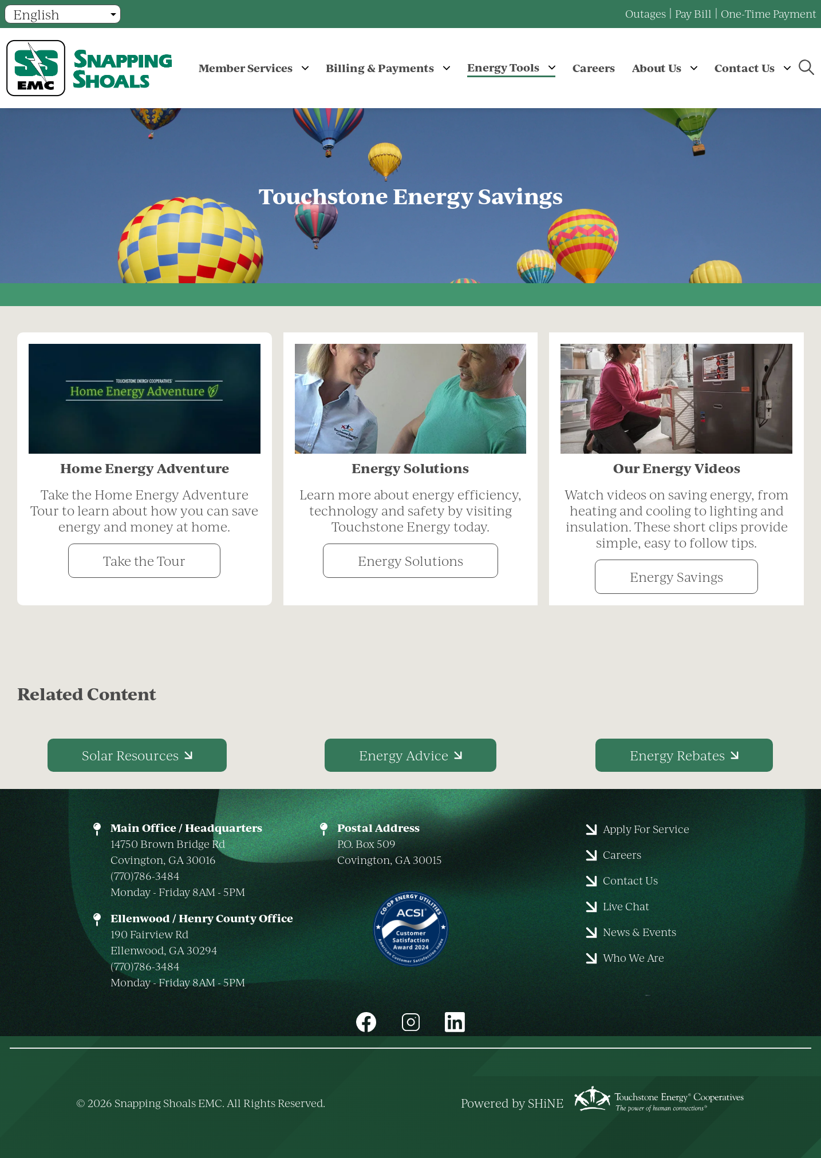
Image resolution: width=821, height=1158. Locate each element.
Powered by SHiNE (512, 1103)
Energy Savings (676, 577)
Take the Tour (144, 561)
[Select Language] (63, 14)
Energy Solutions (410, 561)
